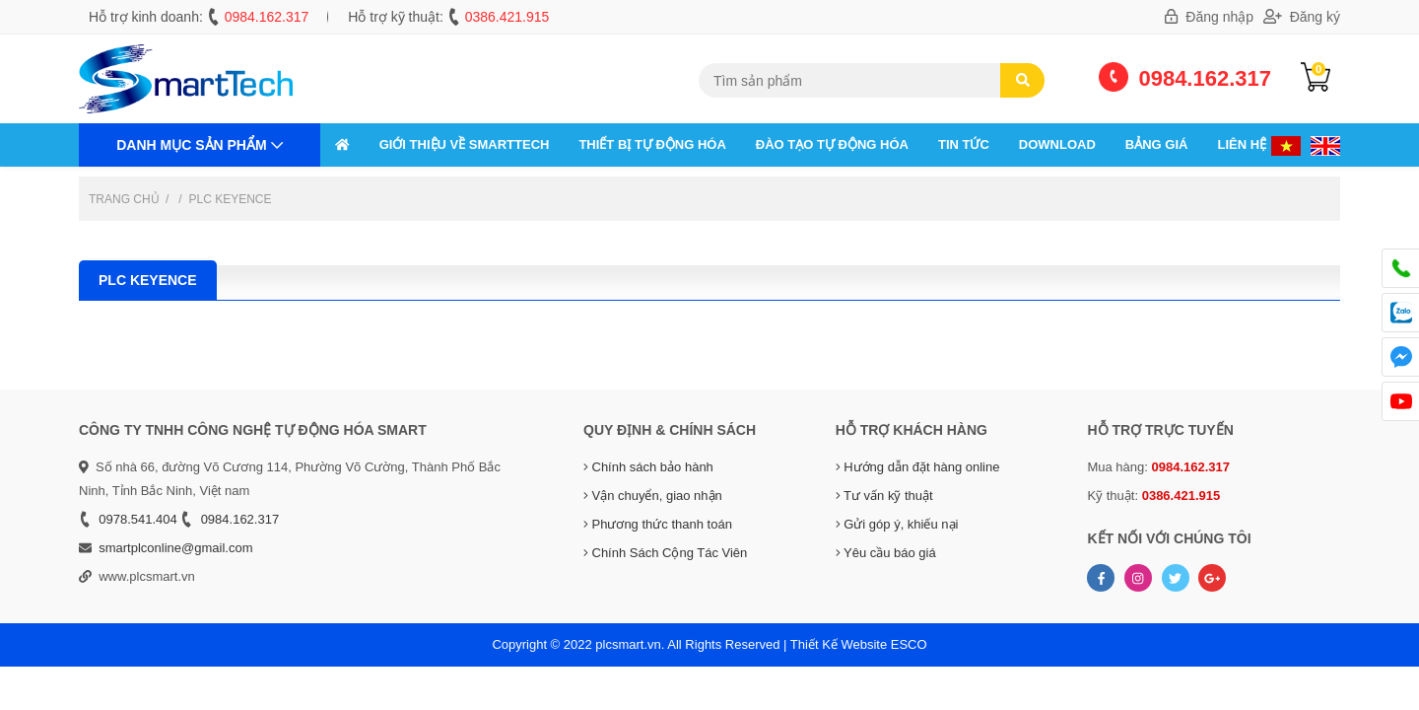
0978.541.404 (138, 519)
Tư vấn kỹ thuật (884, 495)
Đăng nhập (1209, 17)
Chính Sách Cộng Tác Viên (665, 552)
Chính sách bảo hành (648, 467)
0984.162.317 (267, 17)
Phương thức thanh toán (657, 524)
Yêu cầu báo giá (886, 552)
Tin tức (963, 144)
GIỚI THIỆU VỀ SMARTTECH (464, 144)
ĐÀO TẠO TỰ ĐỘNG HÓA (832, 144)
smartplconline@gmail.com (175, 547)
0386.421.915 (507, 17)
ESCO (909, 644)
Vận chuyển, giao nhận (652, 495)
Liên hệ (1241, 144)
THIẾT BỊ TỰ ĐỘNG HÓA (651, 144)
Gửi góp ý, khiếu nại (897, 524)
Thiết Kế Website (838, 644)
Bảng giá (1156, 144)
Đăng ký (1301, 17)
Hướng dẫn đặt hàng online (918, 467)
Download (1057, 144)
